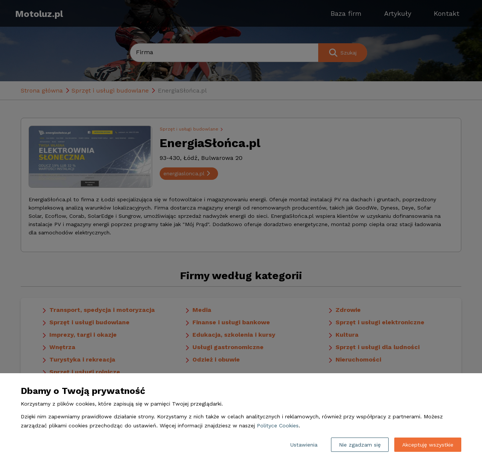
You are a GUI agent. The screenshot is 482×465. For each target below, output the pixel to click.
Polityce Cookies (278, 425)
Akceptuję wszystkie (427, 445)
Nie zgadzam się (360, 445)
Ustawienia (303, 445)
